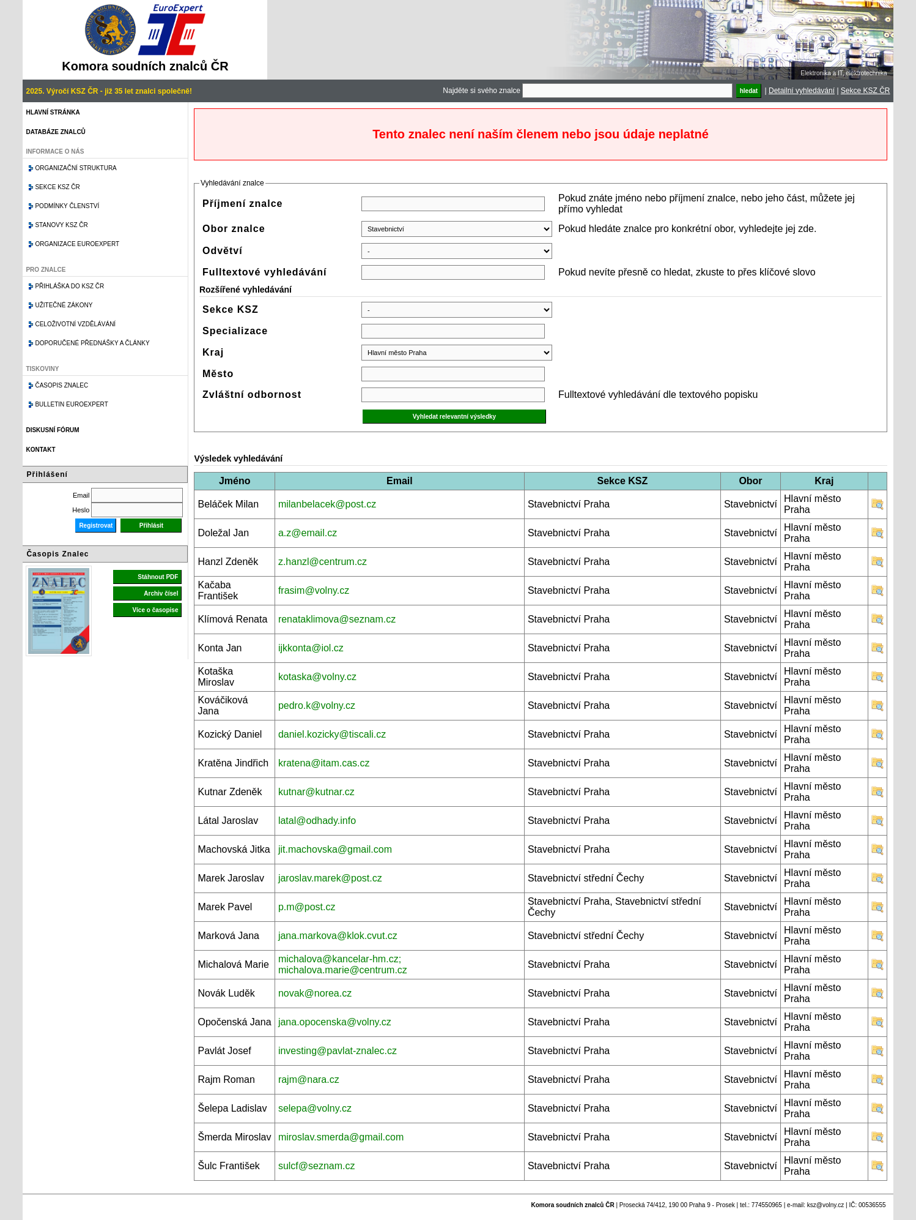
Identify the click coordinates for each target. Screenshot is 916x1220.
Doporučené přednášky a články (92, 343)
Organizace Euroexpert (77, 244)
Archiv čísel (161, 593)
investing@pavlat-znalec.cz (337, 1051)
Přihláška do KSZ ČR (69, 286)
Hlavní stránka (52, 112)
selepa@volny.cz (315, 1108)
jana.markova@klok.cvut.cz (337, 935)
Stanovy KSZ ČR (61, 225)
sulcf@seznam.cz (316, 1166)
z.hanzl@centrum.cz (322, 561)
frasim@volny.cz (313, 590)
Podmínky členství (67, 206)
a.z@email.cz (307, 533)
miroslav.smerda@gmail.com (341, 1137)
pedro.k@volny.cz (316, 705)
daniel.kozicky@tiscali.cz (332, 734)
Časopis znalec (61, 385)
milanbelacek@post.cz (327, 504)
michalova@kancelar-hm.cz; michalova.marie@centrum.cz (342, 964)
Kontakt (40, 449)
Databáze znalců (55, 132)
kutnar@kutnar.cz (316, 792)
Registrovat (96, 525)
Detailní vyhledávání (802, 90)
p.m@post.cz (307, 907)
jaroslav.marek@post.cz (330, 878)
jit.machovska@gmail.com (335, 849)
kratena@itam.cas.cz (324, 763)
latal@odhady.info (317, 820)
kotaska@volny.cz (317, 677)
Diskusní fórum (52, 430)
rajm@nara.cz (308, 1079)
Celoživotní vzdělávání (75, 324)
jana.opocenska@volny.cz (334, 1022)
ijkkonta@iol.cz (311, 648)
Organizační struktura (75, 168)
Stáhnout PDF (158, 577)
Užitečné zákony (63, 305)
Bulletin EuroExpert (71, 404)
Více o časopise (155, 610)
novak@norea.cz (315, 993)
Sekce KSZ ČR (865, 90)
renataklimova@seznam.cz (337, 619)
